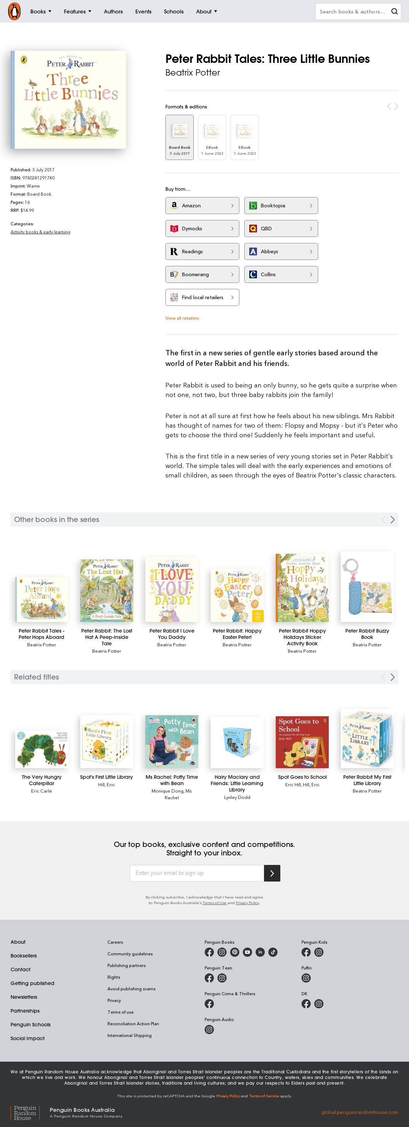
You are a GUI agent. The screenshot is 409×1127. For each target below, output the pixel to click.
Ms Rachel (178, 794)
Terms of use (120, 1012)
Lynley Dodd (237, 797)
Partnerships (25, 1011)
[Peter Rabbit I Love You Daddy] (171, 589)
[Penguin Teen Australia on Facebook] (209, 978)
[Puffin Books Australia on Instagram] (306, 978)
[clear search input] (394, 12)
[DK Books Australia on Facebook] (306, 1003)
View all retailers (182, 317)
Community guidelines (130, 953)
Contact (20, 969)
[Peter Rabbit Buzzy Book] (367, 586)
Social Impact (28, 1038)
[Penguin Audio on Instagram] (209, 1029)
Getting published (32, 983)
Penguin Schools (31, 1024)
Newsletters (24, 997)
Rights (113, 977)
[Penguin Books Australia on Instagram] (222, 952)
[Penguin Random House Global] (30, 1112)
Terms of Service (264, 1096)
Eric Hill (293, 784)
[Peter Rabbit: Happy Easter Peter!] (237, 595)
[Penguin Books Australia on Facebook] (209, 952)
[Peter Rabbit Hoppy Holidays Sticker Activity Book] (302, 588)
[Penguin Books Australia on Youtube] (247, 952)
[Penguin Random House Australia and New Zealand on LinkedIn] (260, 952)
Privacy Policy (247, 903)
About (18, 942)
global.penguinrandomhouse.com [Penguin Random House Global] (359, 1112)
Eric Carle (41, 790)
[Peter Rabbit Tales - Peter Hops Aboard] (41, 599)
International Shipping (129, 1035)
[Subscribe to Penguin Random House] (272, 873)
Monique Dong (167, 790)
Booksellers (24, 956)
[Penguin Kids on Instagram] (318, 952)
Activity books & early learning (40, 232)
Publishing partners (126, 965)
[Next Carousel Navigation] (393, 519)
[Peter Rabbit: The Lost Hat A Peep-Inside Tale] (106, 590)
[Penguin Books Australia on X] (234, 952)
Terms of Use (215, 903)
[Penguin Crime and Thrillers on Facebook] (209, 1003)
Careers (115, 942)
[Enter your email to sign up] (196, 873)
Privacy (114, 1000)
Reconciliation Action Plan (133, 1023)
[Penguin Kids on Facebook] (306, 952)
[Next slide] (393, 677)
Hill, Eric (106, 784)
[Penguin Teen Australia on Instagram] (222, 978)
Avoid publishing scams (131, 988)
